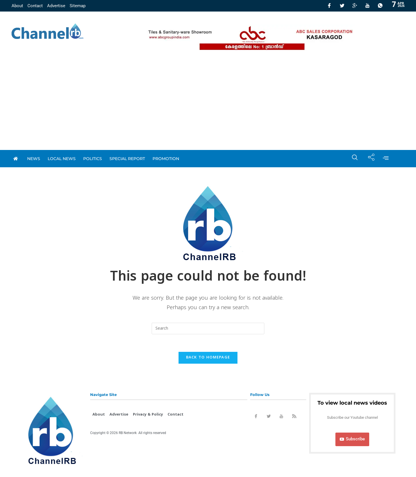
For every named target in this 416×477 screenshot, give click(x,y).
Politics (92, 158)
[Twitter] (342, 5)
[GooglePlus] (354, 5)
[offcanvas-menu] (386, 159)
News (33, 158)
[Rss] (294, 417)
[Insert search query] (208, 328)
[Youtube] (367, 5)
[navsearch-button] (352, 158)
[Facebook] (329, 5)
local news (62, 158)
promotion (166, 158)
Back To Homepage (208, 357)
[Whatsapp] (380, 5)
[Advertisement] (208, 106)
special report (127, 158)
